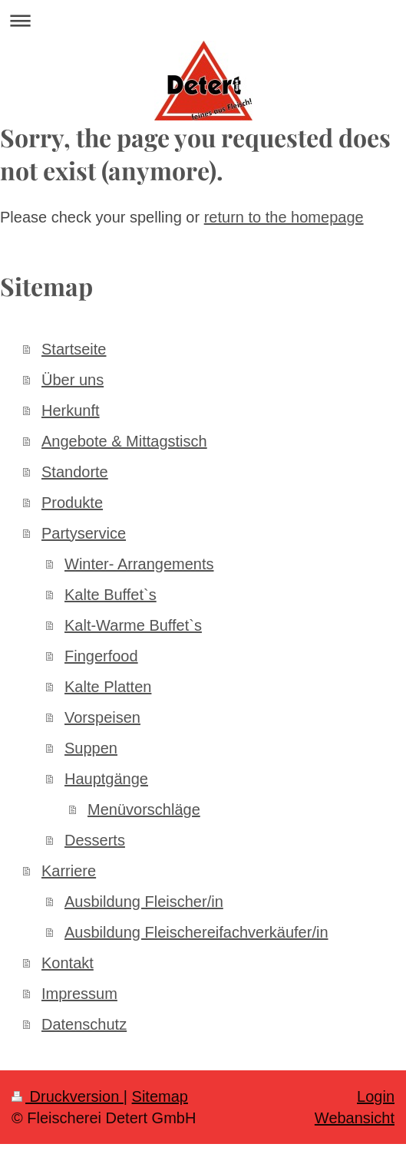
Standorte (74, 471)
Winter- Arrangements (139, 563)
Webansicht (354, 1117)
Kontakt (67, 962)
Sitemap (160, 1096)
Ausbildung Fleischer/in (143, 901)
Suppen (90, 748)
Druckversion (68, 1096)
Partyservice (83, 533)
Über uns (72, 379)
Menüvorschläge (143, 809)
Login (375, 1096)
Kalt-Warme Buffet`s (133, 625)
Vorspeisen (102, 717)
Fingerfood (101, 656)
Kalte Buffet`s (110, 594)
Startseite (73, 349)
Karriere (68, 870)
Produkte (72, 502)
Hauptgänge (106, 778)
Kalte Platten (107, 686)
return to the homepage (284, 217)
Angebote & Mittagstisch (124, 441)
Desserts (94, 840)
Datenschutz (84, 1024)
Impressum (79, 993)
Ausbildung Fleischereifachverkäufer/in (196, 932)
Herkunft (70, 410)
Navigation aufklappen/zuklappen (203, 20)
